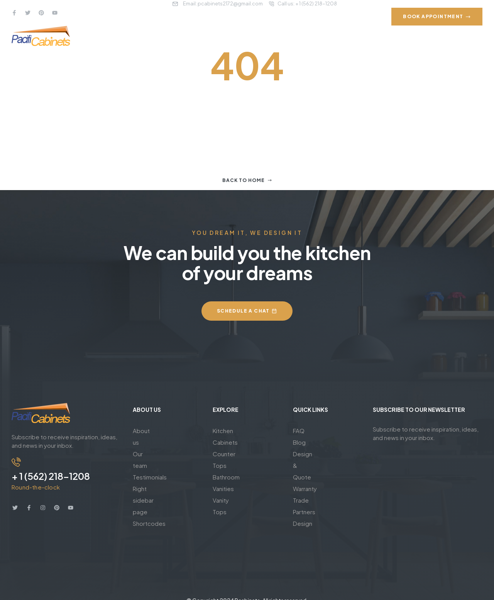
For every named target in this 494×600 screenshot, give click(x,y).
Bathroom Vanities (237, 453)
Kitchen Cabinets (236, 430)
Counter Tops (231, 442)
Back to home (247, 180)
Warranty (305, 465)
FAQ (299, 430)
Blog (299, 442)
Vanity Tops (228, 465)
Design (302, 488)
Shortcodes (149, 477)
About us (145, 430)
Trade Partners (312, 477)
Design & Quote (315, 453)
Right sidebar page (158, 465)
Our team (145, 442)
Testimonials (150, 453)
